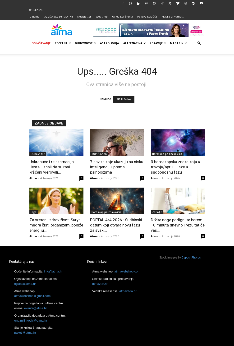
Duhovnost (85, 43)
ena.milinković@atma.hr (30, 320)
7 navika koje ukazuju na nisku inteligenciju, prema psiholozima (116, 167)
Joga (33, 212)
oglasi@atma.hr (25, 284)
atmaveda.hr (127, 291)
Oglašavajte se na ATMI (58, 16)
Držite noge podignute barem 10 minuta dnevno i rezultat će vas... (178, 225)
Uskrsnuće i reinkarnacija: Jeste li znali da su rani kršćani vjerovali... (52, 167)
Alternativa (134, 43)
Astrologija (109, 43)
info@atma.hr (53, 271)
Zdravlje (158, 43)
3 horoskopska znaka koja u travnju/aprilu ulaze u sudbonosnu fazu (175, 167)
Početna (63, 43)
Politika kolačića (147, 16)
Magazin (178, 43)
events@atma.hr (35, 308)
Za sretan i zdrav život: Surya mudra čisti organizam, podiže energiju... (56, 225)
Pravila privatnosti (172, 16)
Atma (33, 178)
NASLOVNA (124, 99)
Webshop (102, 16)
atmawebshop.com (127, 271)
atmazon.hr (100, 284)
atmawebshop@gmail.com (32, 296)
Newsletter (84, 16)
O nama (34, 16)
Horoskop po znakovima (167, 154)
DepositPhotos (191, 257)
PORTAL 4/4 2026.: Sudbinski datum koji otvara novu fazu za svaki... (116, 225)
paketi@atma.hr (25, 332)
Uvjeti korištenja (122, 16)
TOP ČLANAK (99, 154)
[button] (199, 43)
